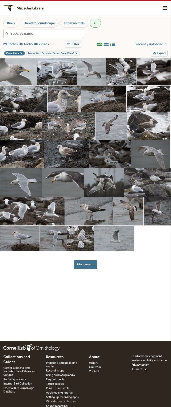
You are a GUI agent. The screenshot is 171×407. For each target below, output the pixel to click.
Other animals (74, 23)
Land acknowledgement (147, 356)
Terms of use (139, 369)
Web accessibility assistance (149, 360)
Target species (55, 383)
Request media (55, 379)
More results (85, 264)
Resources (55, 357)
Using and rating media (60, 375)
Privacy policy (140, 364)
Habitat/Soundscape (39, 23)
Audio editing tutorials (60, 392)
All (95, 23)
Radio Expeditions (14, 379)
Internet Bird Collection (17, 383)
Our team (95, 367)
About (94, 357)
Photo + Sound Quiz (59, 388)
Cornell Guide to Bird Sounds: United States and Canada (19, 371)
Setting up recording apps (62, 397)
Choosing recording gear (62, 401)
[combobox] (47, 33)
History (93, 362)
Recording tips (55, 370)
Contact (94, 371)
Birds (11, 23)
